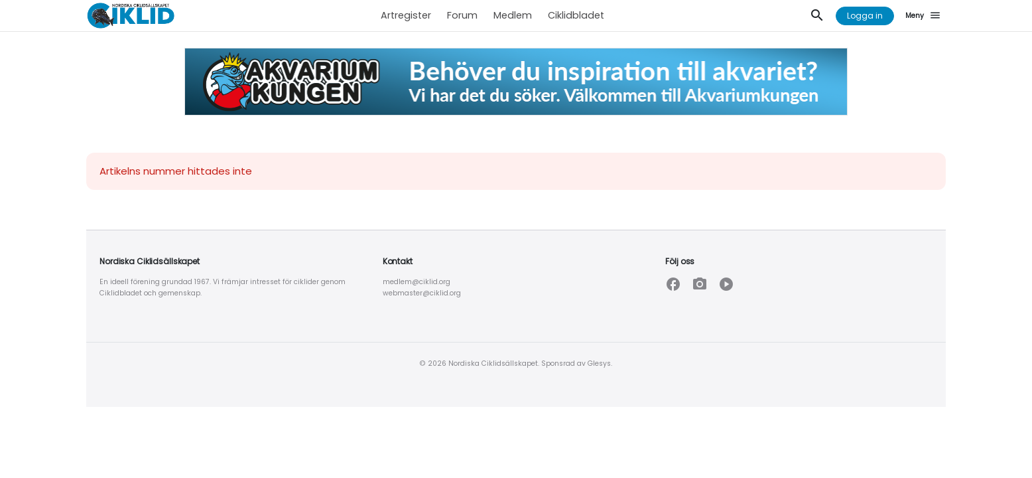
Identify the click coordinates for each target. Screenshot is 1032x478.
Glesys (599, 363)
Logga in (865, 15)
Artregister (406, 15)
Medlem (512, 15)
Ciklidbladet (576, 15)
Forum (462, 15)
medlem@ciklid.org (416, 282)
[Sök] (817, 16)
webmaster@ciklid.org (422, 293)
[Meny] (925, 16)
